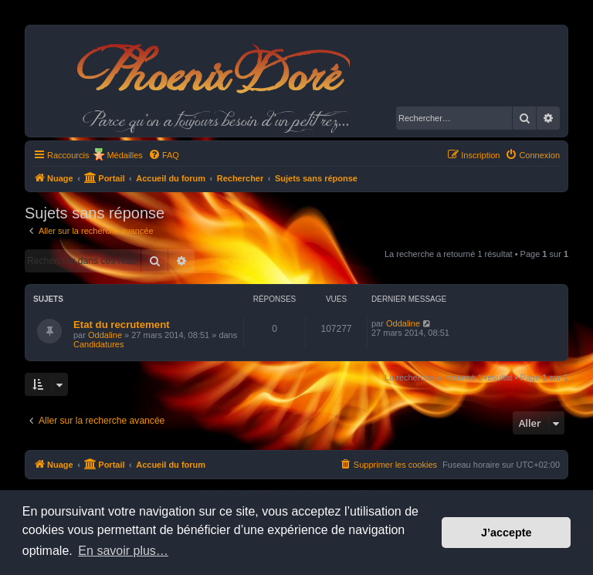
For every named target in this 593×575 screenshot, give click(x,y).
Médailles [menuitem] (124, 155)
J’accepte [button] (506, 532)
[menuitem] (163, 155)
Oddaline (105, 335)
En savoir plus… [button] (123, 550)
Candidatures (98, 344)
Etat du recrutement (121, 324)
